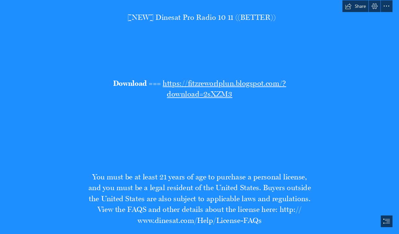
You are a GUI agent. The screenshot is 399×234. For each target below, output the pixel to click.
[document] (199, 117)
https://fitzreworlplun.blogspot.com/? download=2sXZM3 (224, 87)
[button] (355, 6)
